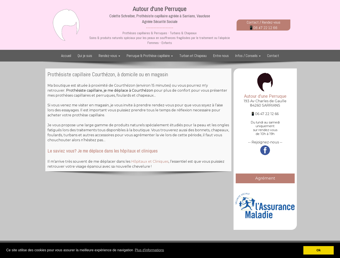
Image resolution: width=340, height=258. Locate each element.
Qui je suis (85, 55)
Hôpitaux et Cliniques (149, 161)
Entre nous (221, 55)
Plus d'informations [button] (149, 250)
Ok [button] (319, 250)
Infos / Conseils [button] (248, 55)
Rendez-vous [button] (109, 55)
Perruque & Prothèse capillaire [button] (150, 55)
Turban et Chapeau (193, 55)
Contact (273, 55)
